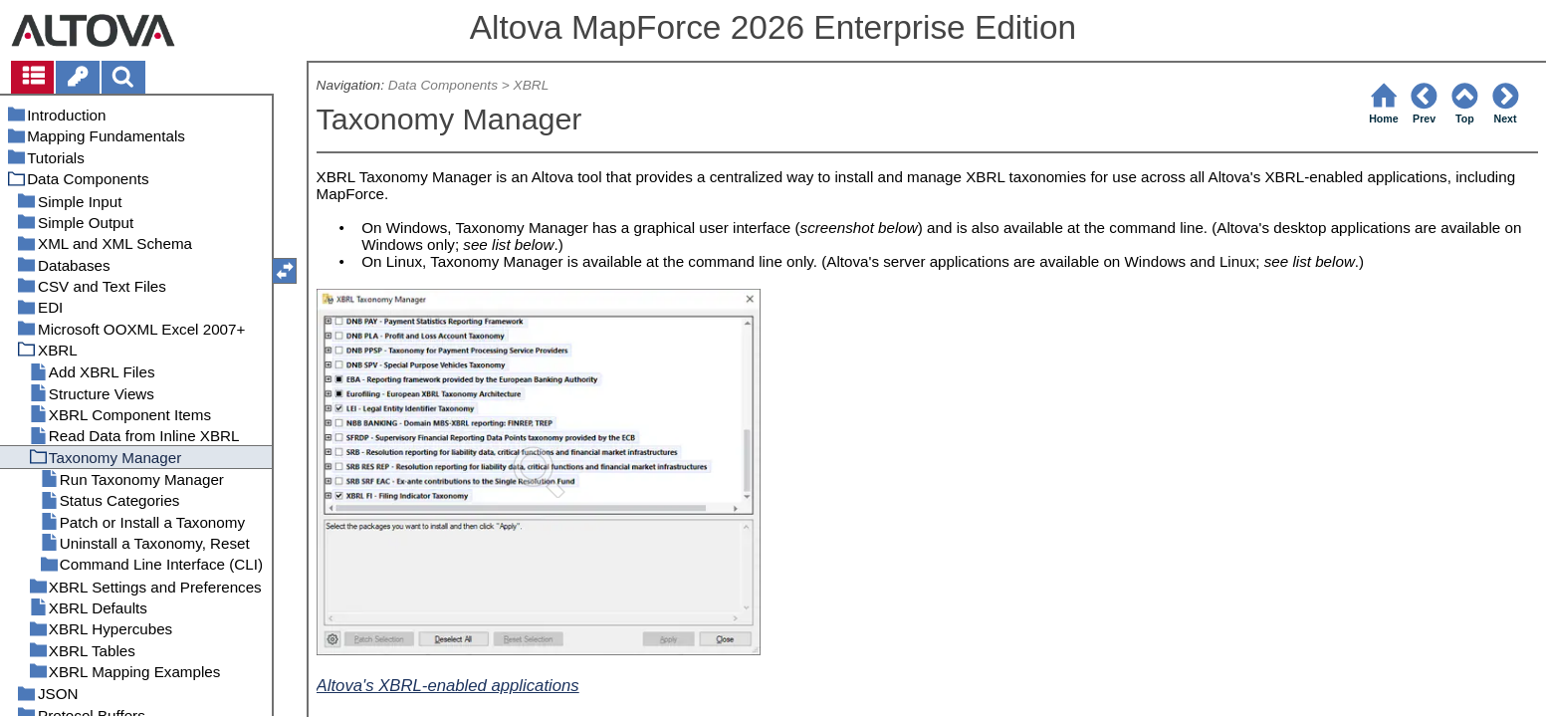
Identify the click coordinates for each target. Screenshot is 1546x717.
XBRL (532, 85)
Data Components (443, 85)
